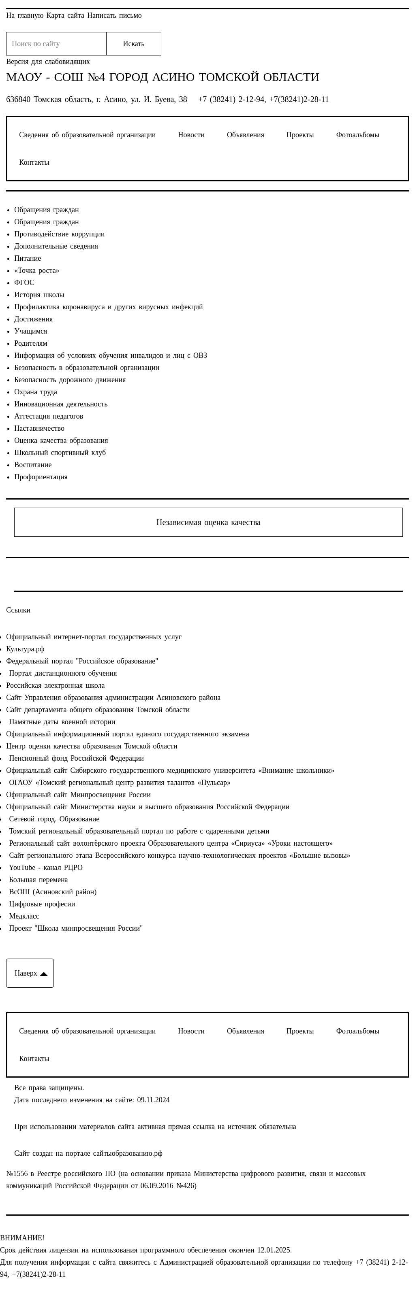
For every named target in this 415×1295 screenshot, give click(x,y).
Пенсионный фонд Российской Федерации (75, 758)
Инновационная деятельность (60, 404)
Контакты (34, 162)
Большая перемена (37, 880)
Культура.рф (25, 649)
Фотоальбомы (357, 135)
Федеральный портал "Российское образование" (82, 661)
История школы (39, 295)
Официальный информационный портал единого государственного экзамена (127, 734)
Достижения (33, 319)
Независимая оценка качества (208, 522)
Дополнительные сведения (56, 246)
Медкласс (22, 916)
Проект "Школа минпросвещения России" (74, 928)
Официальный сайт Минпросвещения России (78, 795)
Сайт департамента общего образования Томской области (98, 710)
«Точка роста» (36, 270)
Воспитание (32, 465)
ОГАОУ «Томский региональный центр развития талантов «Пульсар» (118, 782)
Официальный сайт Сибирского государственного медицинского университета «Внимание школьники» (170, 770)
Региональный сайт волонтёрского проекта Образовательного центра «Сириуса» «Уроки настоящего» (169, 843)
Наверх (26, 973)
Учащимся (30, 331)
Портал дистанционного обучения (61, 673)
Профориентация (41, 477)
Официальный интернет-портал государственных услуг (94, 637)
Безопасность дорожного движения (70, 380)
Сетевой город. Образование (52, 819)
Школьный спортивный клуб (60, 453)
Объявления (245, 135)
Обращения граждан (46, 210)
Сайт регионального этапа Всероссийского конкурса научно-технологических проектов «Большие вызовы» (178, 855)
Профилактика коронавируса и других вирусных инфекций (108, 307)
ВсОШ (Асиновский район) (51, 892)
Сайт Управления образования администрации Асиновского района (113, 697)
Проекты (300, 135)
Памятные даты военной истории (60, 722)
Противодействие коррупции (59, 234)
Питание (27, 258)
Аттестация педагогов (48, 416)
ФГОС (24, 283)
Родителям (30, 343)
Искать (133, 44)
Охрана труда (35, 392)
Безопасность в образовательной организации (86, 368)
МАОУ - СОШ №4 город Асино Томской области (162, 77)
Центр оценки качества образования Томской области (91, 746)
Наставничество (39, 428)
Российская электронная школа (55, 685)
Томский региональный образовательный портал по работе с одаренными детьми (137, 831)
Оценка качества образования (61, 440)
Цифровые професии (40, 904)
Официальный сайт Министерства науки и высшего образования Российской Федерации (147, 807)
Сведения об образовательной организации (87, 135)
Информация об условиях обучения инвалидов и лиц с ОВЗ (110, 355)
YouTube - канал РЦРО (44, 867)
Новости (191, 135)
